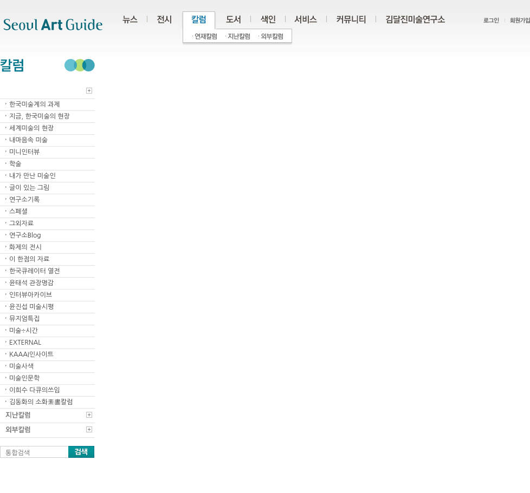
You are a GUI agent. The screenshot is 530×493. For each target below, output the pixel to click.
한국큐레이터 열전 (34, 271)
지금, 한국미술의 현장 (39, 116)
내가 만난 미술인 (32, 176)
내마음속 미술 (28, 140)
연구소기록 (24, 199)
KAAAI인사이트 (31, 354)
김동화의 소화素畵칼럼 (41, 402)
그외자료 (21, 223)
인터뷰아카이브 (30, 295)
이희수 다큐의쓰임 (34, 390)
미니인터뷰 (24, 152)
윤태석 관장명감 (31, 283)
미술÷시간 (23, 330)
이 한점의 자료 (29, 259)
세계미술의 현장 (31, 128)
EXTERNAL (25, 342)
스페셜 (18, 211)
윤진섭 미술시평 (31, 307)
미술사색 (21, 366)
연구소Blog (25, 235)
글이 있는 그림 (29, 188)
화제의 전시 (25, 247)
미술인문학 (24, 378)
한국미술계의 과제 (34, 104)
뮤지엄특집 (24, 318)
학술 (15, 164)
